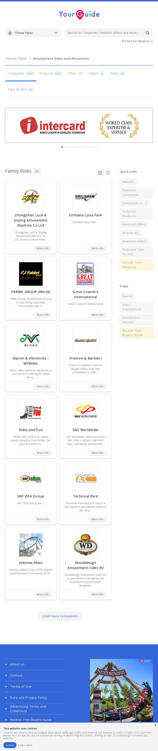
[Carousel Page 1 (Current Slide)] (62, 147)
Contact (16, 675)
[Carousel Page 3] (69, 147)
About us (17, 664)
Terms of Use (21, 686)
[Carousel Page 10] (93, 147)
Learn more (25, 745)
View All (128, 182)
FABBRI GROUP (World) (30, 291)
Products (50, 73)
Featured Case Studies (133, 251)
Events (127, 296)
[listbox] (33, 32)
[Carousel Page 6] (79, 147)
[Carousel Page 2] (65, 147)
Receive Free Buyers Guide (132, 332)
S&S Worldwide (85, 429)
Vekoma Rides (31, 562)
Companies (21, 73)
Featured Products (129, 213)
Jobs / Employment (131, 307)
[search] (147, 32)
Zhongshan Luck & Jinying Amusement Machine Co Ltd (31, 220)
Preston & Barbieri (86, 358)
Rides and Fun (31, 429)
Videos (96, 73)
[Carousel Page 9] (89, 147)
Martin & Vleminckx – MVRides (31, 361)
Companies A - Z (134, 203)
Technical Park (85, 496)
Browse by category (135, 41)
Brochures (130, 233)
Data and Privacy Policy (28, 697)
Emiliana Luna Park (85, 215)
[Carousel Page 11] (96, 147)
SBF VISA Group (30, 496)
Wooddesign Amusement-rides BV (85, 565)
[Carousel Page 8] (86, 147)
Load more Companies (60, 616)
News (117, 73)
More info (43, 248)
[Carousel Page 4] (72, 147)
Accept (10, 745)
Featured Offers (134, 224)
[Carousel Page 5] (76, 147)
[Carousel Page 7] (82, 147)
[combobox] (108, 32)
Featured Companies (130, 192)
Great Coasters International (86, 294)
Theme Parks (16, 58)
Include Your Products (132, 264)
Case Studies (20, 89)
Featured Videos (134, 241)
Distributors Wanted (131, 320)
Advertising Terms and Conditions (28, 708)
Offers (75, 73)
